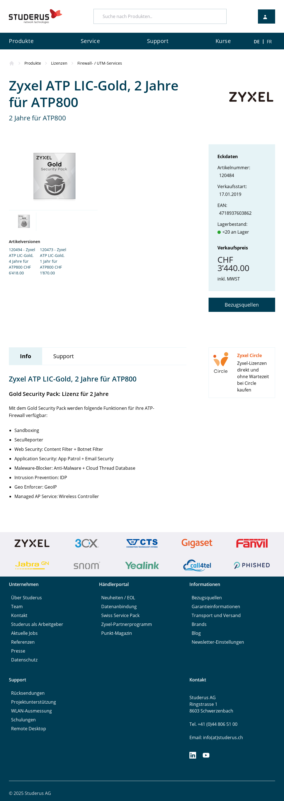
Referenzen (23, 642)
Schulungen (23, 720)
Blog (196, 633)
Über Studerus (26, 598)
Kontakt (19, 615)
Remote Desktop (28, 729)
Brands (199, 624)
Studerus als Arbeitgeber (37, 624)
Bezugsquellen (242, 304)
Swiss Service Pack (120, 615)
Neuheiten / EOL (118, 598)
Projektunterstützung (33, 702)
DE (257, 42)
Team (17, 606)
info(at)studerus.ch (223, 737)
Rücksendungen (28, 693)
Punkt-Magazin (116, 633)
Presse (18, 651)
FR (269, 42)
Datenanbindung (119, 606)
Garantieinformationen (216, 606)
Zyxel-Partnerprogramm (126, 624)
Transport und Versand (216, 615)
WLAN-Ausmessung (31, 711)
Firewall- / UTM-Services (99, 63)
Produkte (32, 63)
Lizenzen (59, 63)
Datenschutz (24, 660)
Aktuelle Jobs (24, 633)
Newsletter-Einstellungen (218, 642)
